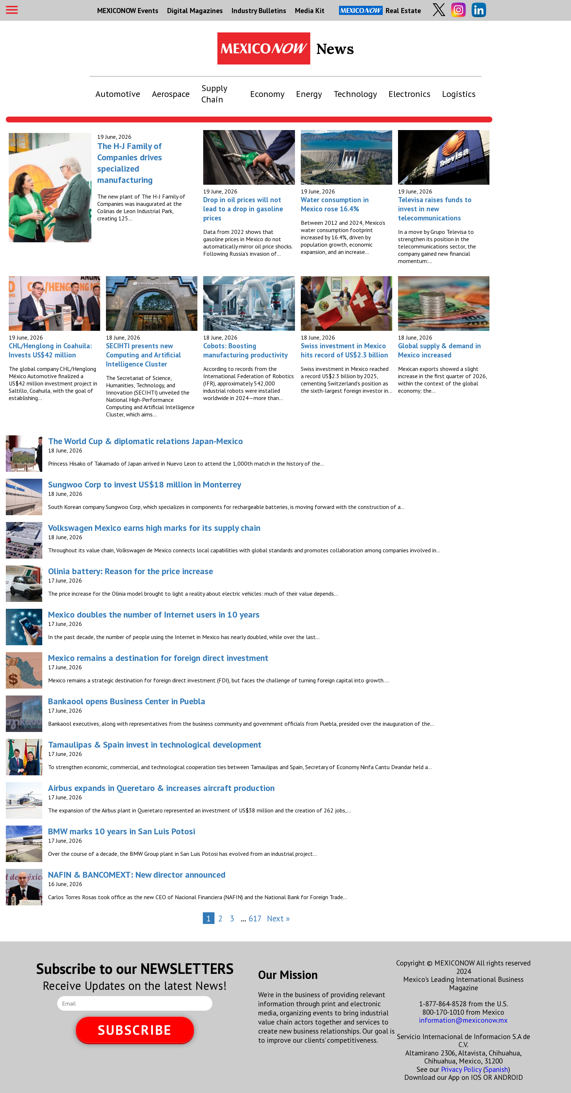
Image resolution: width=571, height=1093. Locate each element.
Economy (267, 93)
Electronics (409, 93)
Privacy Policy (461, 1069)
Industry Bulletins (259, 10)
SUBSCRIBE (135, 1029)
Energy (309, 93)
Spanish (496, 1069)
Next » (278, 918)
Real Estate (380, 10)
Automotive (117, 93)
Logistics (459, 93)
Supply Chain (214, 93)
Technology (355, 93)
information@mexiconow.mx (463, 1020)
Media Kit (309, 10)
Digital (195, 10)
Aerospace (171, 93)
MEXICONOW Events (127, 10)
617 (255, 918)
